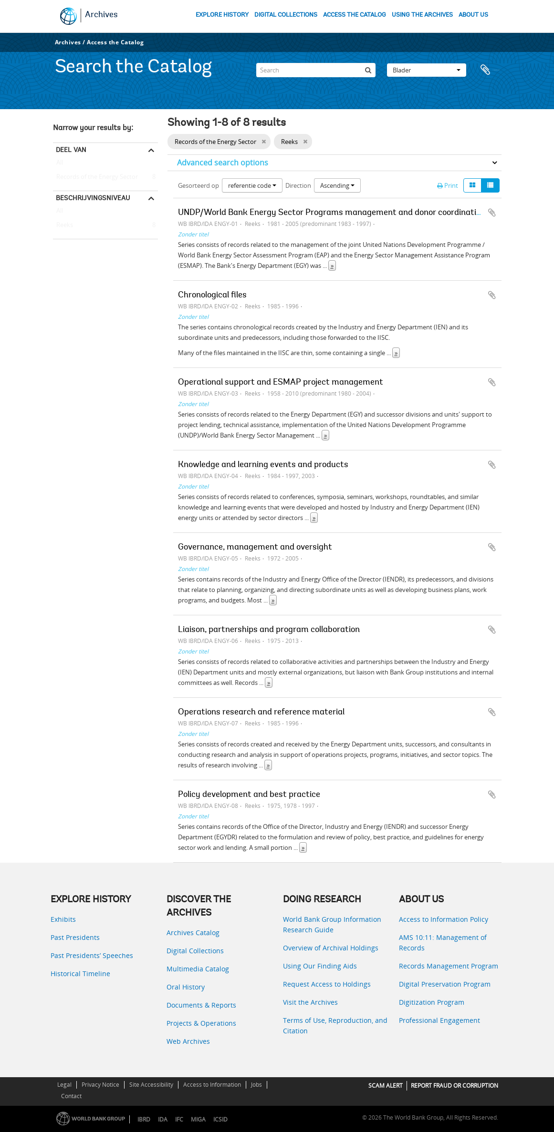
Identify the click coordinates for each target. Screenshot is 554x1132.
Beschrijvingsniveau (93, 198)
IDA (162, 1119)
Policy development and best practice (249, 795)
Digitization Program (431, 1002)
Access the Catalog (115, 42)
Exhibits (63, 919)
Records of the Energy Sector (95, 177)
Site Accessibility (151, 1085)
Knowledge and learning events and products (263, 465)
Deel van (71, 149)
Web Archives (188, 1041)
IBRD (143, 1119)
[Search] (316, 68)
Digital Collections (195, 950)
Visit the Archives (310, 1002)
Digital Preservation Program (445, 984)
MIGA (198, 1119)
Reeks (63, 225)
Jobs (256, 1085)
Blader (426, 68)
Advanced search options (222, 162)
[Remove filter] (263, 141)
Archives (101, 15)
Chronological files (212, 295)
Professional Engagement (439, 1020)
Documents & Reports (201, 1005)
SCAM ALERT (385, 1085)
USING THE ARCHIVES (422, 15)
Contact (71, 1096)
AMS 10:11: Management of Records (443, 942)
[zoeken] (368, 68)
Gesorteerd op (198, 185)
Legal (64, 1085)
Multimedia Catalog (198, 968)
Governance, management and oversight (255, 547)
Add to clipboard (492, 212)
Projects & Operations (201, 1023)
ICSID (220, 1119)
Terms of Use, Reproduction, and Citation (335, 1025)
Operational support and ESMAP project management (280, 382)
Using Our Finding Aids (320, 965)
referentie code (252, 185)
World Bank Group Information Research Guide (332, 924)
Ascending (337, 185)
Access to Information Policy (443, 919)
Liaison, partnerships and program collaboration (269, 630)
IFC (179, 1119)
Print (447, 185)
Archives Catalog (193, 932)
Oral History (186, 986)
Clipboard (490, 69)
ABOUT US (473, 15)
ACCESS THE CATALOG (354, 15)
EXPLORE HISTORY (222, 15)
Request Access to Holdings (327, 984)
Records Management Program (448, 965)
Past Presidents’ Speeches (92, 955)
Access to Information (212, 1085)
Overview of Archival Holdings (330, 947)
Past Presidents (75, 937)
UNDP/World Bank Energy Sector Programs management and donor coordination (331, 213)
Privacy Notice (100, 1085)
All (59, 164)
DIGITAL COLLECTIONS (285, 15)
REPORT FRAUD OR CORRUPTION (454, 1085)
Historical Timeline (80, 973)
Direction (298, 185)
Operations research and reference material (261, 712)
